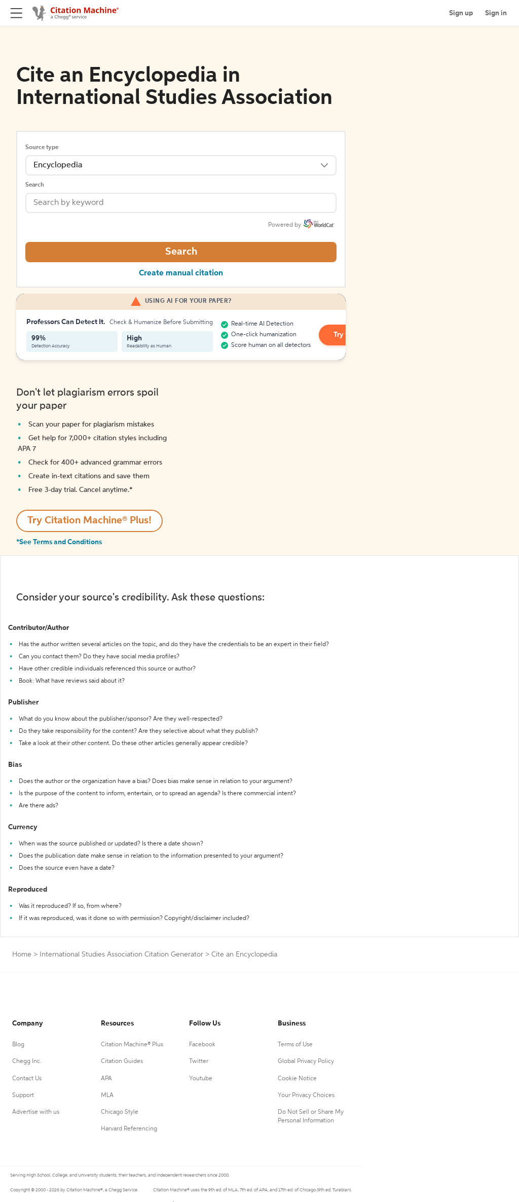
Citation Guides (122, 1061)
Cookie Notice (297, 1079)
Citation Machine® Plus (132, 1045)
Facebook (202, 1045)
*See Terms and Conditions (59, 542)
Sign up (461, 13)
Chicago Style (119, 1112)
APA (106, 1079)
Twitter (198, 1061)
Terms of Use (295, 1045)
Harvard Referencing (129, 1129)
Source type (41, 148)
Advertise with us (35, 1112)
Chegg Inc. (27, 1061)
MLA (107, 1095)
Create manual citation (181, 273)
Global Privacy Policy (306, 1061)
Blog (18, 1045)
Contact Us (27, 1079)
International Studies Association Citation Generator (121, 954)
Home (21, 954)
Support (23, 1095)
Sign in (496, 13)
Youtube (200, 1079)
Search (34, 185)
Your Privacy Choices (306, 1095)
